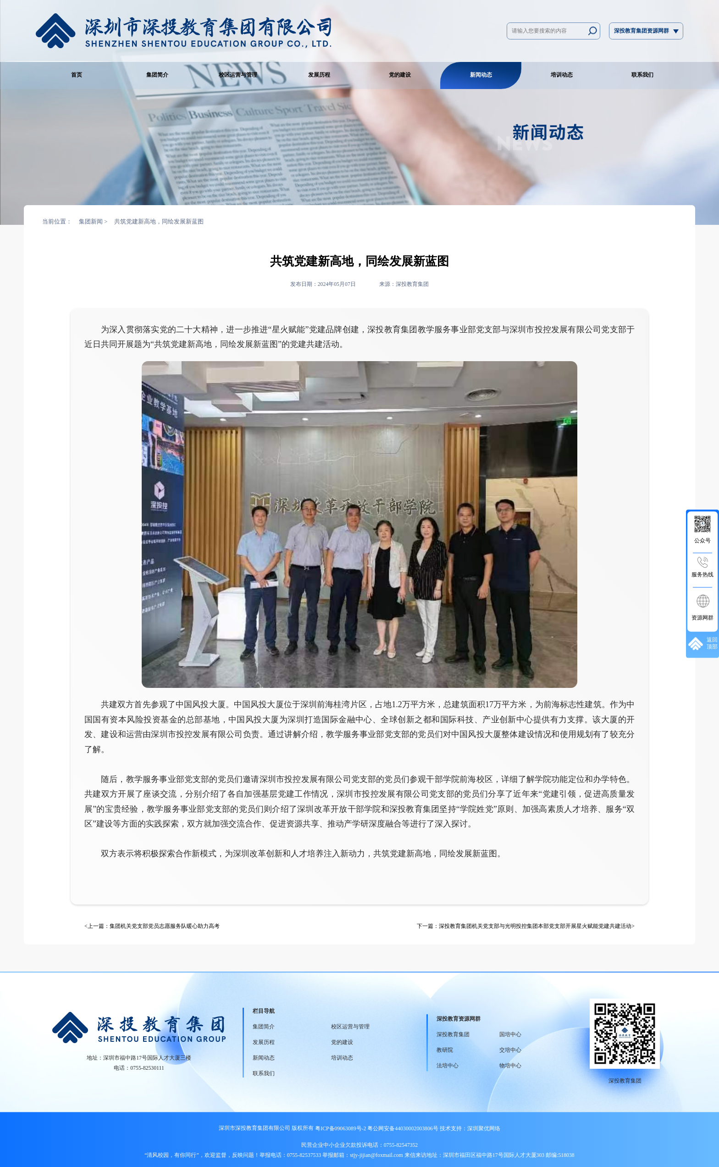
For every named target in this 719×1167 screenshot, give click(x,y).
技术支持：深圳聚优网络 (470, 1129)
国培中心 (510, 1035)
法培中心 (448, 1066)
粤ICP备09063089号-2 (340, 1129)
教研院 (445, 1050)
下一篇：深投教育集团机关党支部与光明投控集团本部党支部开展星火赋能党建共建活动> (526, 926)
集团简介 (157, 75)
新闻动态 (481, 75)
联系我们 (642, 75)
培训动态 (562, 75)
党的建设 (400, 75)
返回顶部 (703, 643)
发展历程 (319, 75)
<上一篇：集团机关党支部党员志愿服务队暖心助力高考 (152, 926)
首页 (76, 75)
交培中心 (510, 1050)
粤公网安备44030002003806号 (402, 1129)
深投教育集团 (453, 1035)
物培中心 (510, 1066)
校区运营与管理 (238, 75)
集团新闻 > (93, 221)
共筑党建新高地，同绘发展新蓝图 (159, 221)
